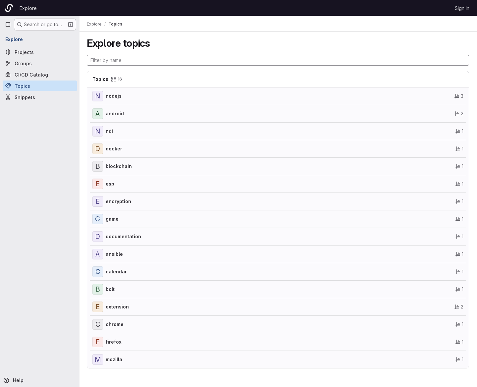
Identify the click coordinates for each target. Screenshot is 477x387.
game (112, 219)
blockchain (119, 166)
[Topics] (40, 86)
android (115, 113)
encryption (119, 201)
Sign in (462, 8)
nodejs (114, 96)
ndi (110, 131)
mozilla (114, 359)
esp (110, 184)
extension (118, 306)
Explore (28, 8)
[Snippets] (40, 97)
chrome (115, 324)
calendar (117, 271)
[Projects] (40, 52)
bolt (110, 289)
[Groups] (40, 63)
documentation (124, 236)
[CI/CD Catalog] (40, 74)
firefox (114, 342)
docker (114, 148)
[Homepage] (9, 8)
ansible (115, 254)
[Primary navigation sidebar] (8, 24)
